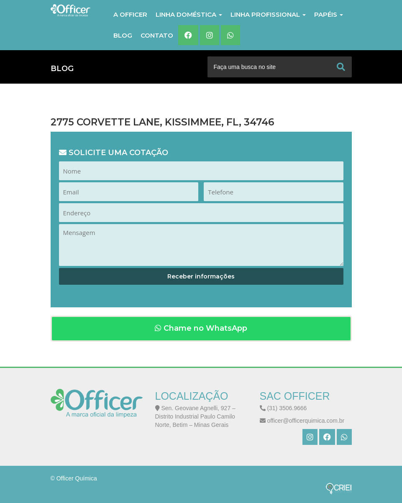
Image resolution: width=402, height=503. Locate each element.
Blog (122, 35)
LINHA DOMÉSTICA (189, 14)
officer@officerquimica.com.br (302, 420)
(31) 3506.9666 (283, 408)
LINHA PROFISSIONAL (268, 14)
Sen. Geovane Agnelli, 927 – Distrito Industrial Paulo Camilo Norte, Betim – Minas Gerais (195, 416)
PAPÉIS (328, 14)
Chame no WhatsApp (201, 328)
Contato (157, 35)
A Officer (130, 14)
